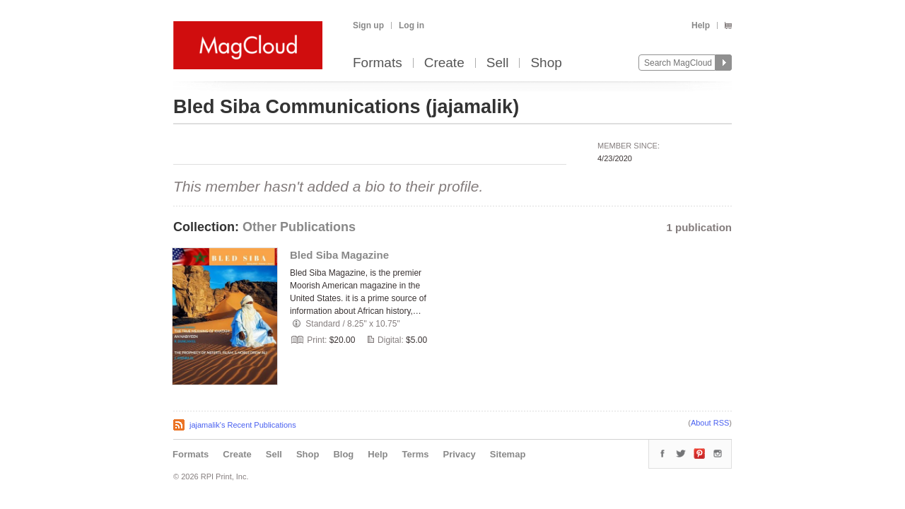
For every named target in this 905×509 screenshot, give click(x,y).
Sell (497, 63)
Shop (545, 63)
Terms (415, 454)
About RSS (710, 423)
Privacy (459, 454)
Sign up (368, 25)
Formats (377, 63)
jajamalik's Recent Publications (242, 425)
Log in (411, 25)
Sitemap (508, 454)
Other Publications (299, 227)
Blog (343, 454)
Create (444, 63)
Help (700, 25)
